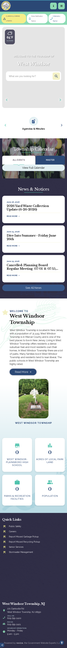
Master (50, 160)
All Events (19, 160)
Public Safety (15, 526)
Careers (12, 531)
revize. (20, 643)
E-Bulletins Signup (56, 18)
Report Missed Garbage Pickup (24, 536)
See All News (33, 287)
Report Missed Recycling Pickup (24, 542)
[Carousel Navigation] (33, 100)
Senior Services (16, 547)
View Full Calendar (33, 167)
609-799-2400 (14, 618)
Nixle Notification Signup (37, 18)
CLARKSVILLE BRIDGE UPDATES (13, 18)
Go (56, 76)
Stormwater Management (21, 552)
